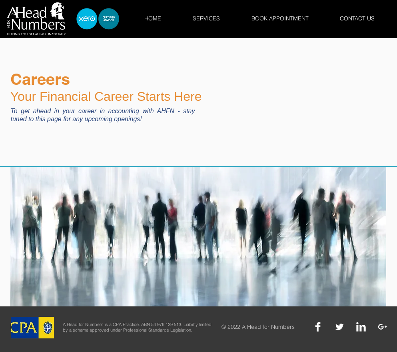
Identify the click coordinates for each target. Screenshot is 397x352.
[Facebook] (318, 327)
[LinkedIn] (361, 327)
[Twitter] (339, 327)
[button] (206, 19)
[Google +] (382, 327)
